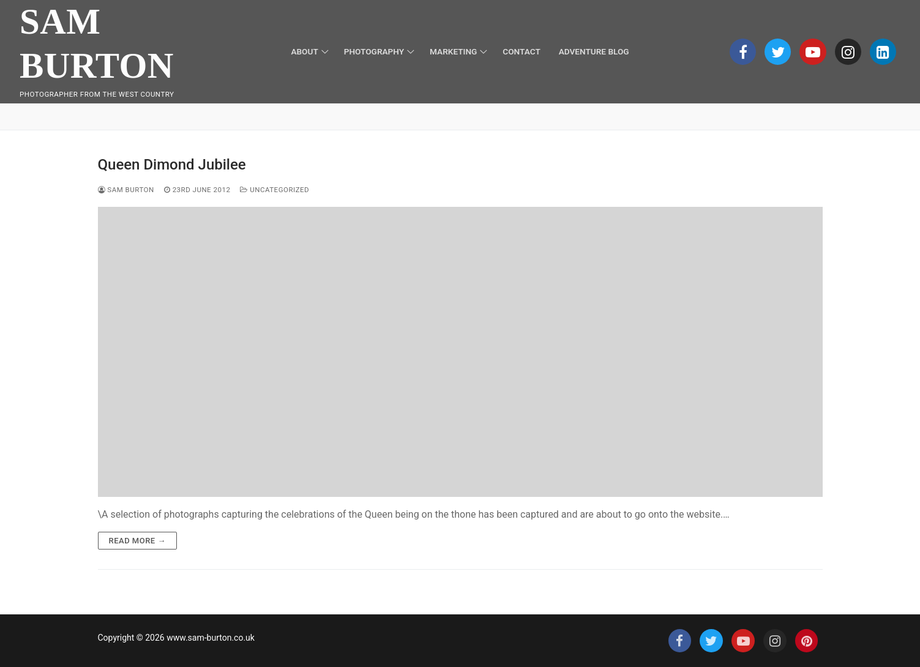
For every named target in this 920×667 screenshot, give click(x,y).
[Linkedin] (883, 52)
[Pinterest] (806, 640)
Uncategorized (274, 189)
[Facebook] (743, 52)
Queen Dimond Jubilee (172, 164)
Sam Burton (97, 43)
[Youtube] (812, 52)
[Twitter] (778, 52)
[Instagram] (848, 52)
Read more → (137, 540)
